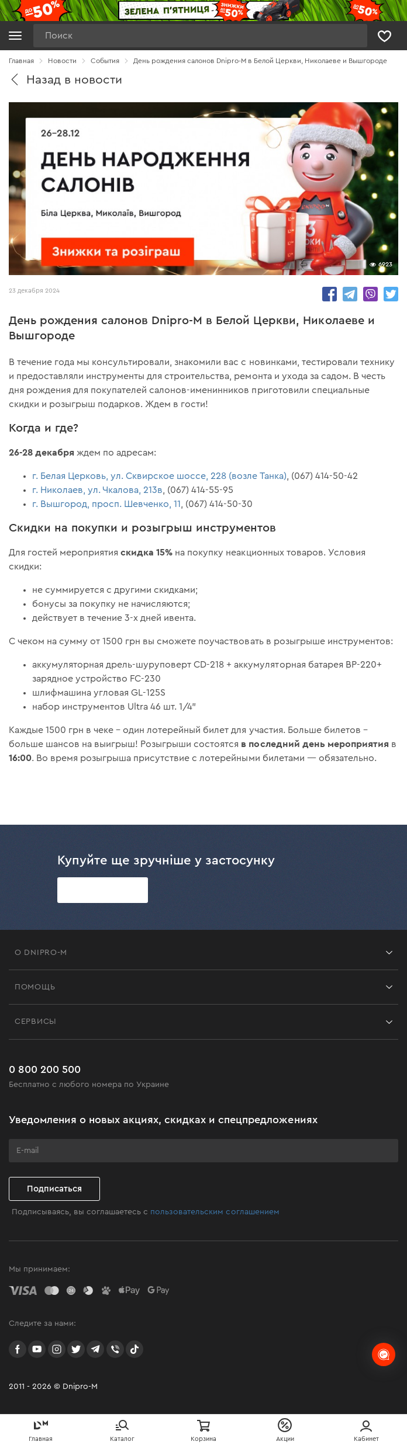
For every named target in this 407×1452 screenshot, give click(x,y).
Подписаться (54, 1188)
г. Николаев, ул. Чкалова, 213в (97, 490)
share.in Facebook (329, 294)
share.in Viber (370, 294)
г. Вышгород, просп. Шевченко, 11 (106, 504)
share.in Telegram (350, 294)
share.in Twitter (391, 294)
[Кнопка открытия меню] (15, 35)
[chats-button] (383, 1354)
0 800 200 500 (45, 1069)
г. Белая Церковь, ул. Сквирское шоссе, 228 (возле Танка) (159, 476)
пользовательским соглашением (214, 1212)
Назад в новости (65, 80)
